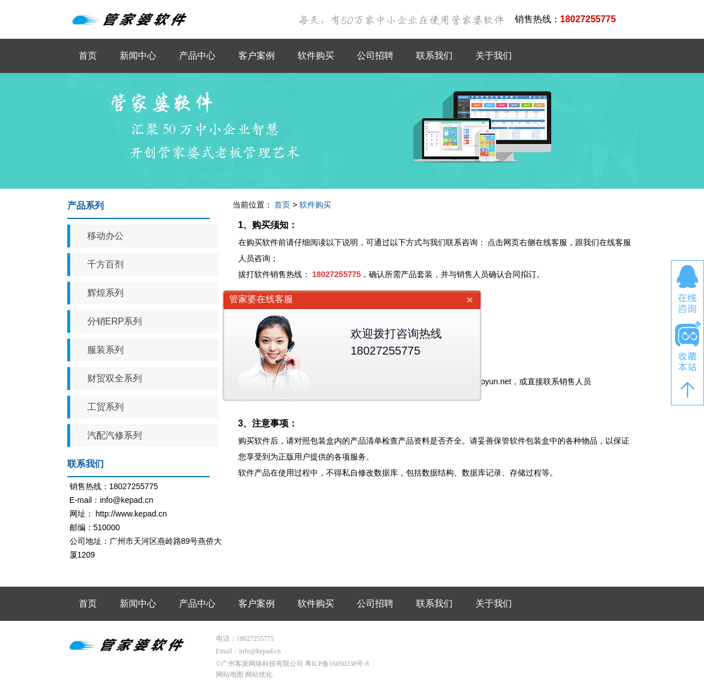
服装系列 (105, 350)
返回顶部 (687, 390)
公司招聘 (375, 55)
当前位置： (252, 204)
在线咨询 (687, 289)
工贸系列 (105, 407)
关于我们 (493, 55)
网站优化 (258, 674)
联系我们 (434, 55)
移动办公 (105, 236)
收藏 (687, 346)
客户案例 (256, 55)
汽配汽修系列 (114, 435)
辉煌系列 (105, 293)
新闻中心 (138, 55)
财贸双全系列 (114, 378)
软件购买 (316, 55)
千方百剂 (105, 264)
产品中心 (197, 55)
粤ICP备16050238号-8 (337, 664)
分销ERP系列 (115, 321)
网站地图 (229, 674)
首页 (88, 55)
